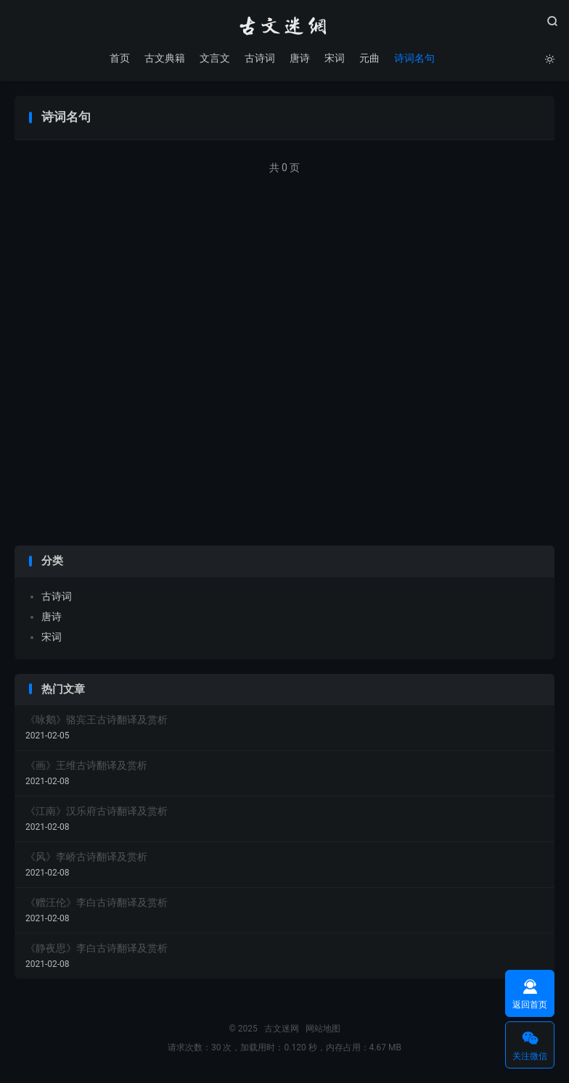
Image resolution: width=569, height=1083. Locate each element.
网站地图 (323, 1029)
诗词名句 (414, 58)
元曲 (369, 58)
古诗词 (260, 58)
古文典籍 (164, 58)
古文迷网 (284, 26)
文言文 (215, 58)
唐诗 (300, 58)
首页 (120, 58)
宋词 (334, 58)
